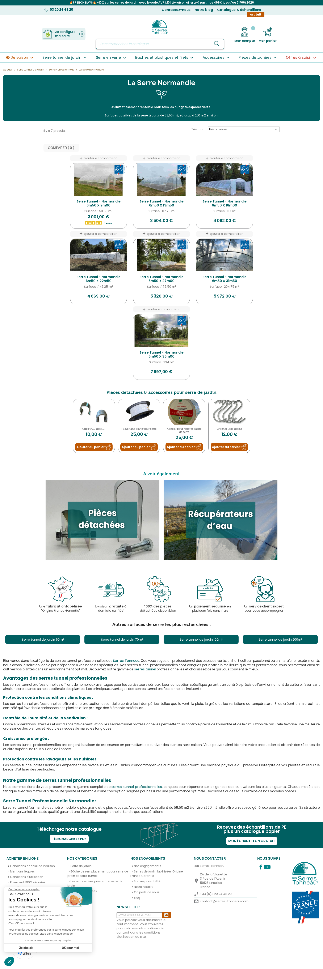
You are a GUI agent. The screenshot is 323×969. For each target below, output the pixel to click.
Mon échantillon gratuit (251, 841)
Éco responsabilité (147, 882)
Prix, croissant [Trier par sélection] (243, 129)
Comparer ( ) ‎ (61, 148)
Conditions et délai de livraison (32, 866)
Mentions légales (22, 872)
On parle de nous (146, 893)
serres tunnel (145, 669)
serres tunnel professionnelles (137, 787)
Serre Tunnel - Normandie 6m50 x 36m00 (161, 354)
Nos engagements (147, 866)
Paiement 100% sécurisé (27, 883)
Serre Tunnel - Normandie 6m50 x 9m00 (98, 203)
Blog (137, 898)
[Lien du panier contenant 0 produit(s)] (267, 35)
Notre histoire (144, 887)
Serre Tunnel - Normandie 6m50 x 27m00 (161, 279)
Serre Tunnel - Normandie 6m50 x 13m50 (161, 203)
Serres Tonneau (126, 661)
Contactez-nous (176, 9)
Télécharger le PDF (69, 839)
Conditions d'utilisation (26, 877)
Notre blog (204, 9)
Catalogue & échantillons (239, 9)
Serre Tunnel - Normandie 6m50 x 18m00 (224, 203)
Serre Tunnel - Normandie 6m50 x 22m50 (98, 279)
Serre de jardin (81, 866)
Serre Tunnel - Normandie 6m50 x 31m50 (224, 279)
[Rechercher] (160, 44)
